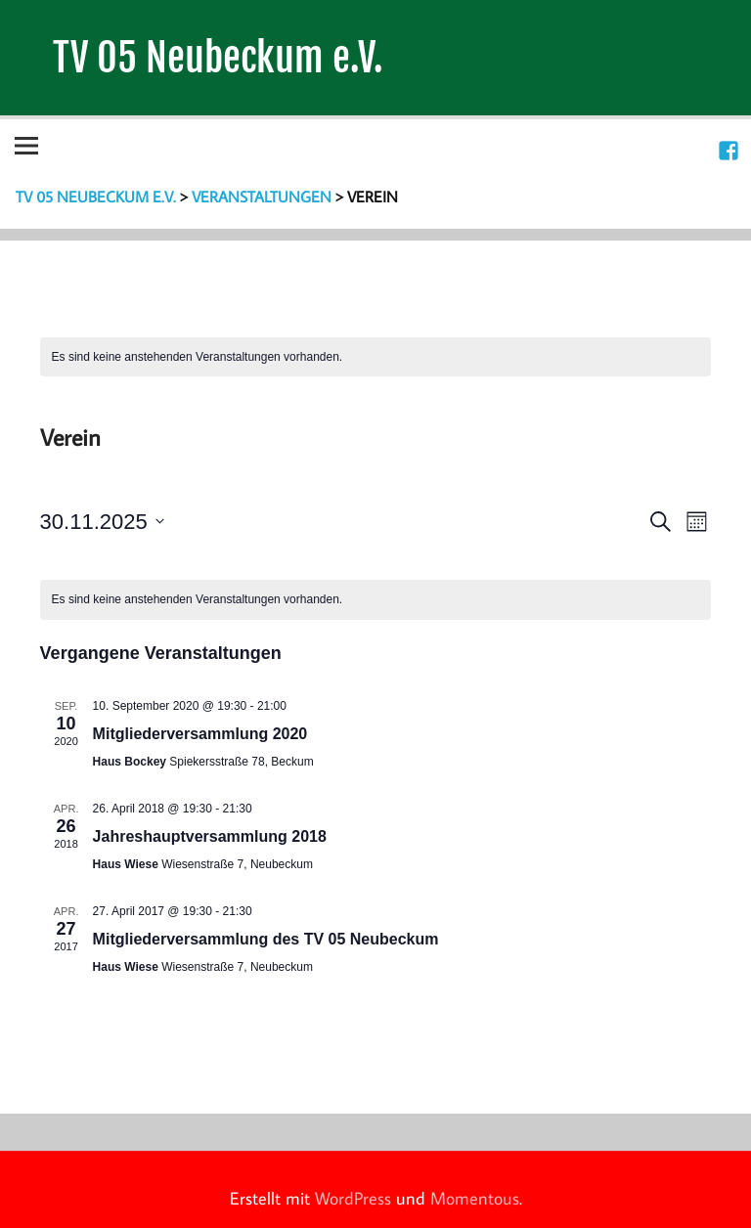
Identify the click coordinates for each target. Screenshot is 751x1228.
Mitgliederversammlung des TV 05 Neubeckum (266, 939)
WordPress (353, 1198)
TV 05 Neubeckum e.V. (218, 57)
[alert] (376, 357)
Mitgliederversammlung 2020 (200, 733)
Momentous (474, 1198)
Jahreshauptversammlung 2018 (210, 836)
